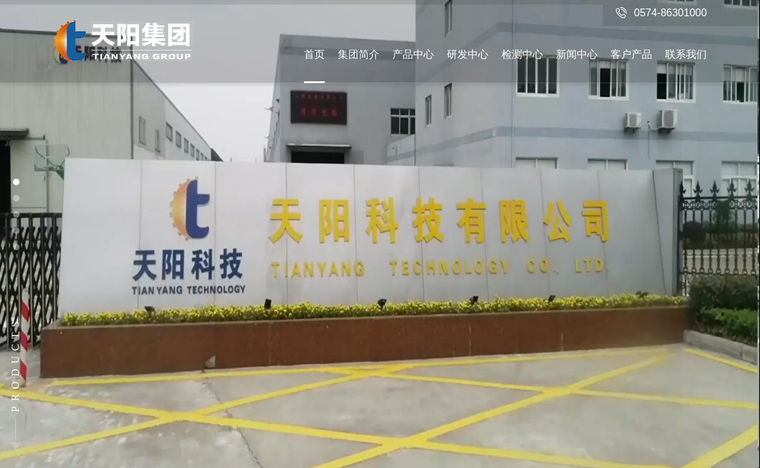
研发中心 (467, 54)
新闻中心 (577, 54)
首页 (314, 54)
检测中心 (522, 54)
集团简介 (358, 54)
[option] (380, 234)
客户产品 (631, 54)
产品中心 (413, 54)
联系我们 (686, 54)
